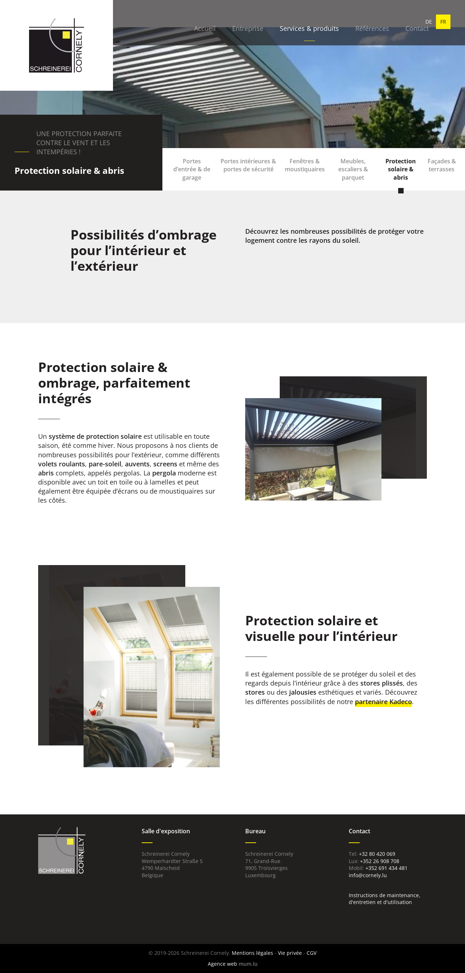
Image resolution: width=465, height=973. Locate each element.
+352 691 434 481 (386, 867)
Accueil (190, 21)
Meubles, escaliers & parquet (353, 169)
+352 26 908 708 (379, 861)
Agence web (222, 963)
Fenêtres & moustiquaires (305, 165)
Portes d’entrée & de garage (191, 169)
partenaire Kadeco (383, 701)
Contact (402, 21)
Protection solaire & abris (400, 169)
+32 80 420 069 (377, 853)
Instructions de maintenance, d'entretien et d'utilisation (384, 899)
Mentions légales (252, 952)
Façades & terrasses (442, 165)
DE (428, 21)
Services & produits (294, 21)
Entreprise (233, 21)
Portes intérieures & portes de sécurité (248, 165)
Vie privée (290, 952)
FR (443, 21)
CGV (311, 952)
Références (358, 21)
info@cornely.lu (368, 875)
